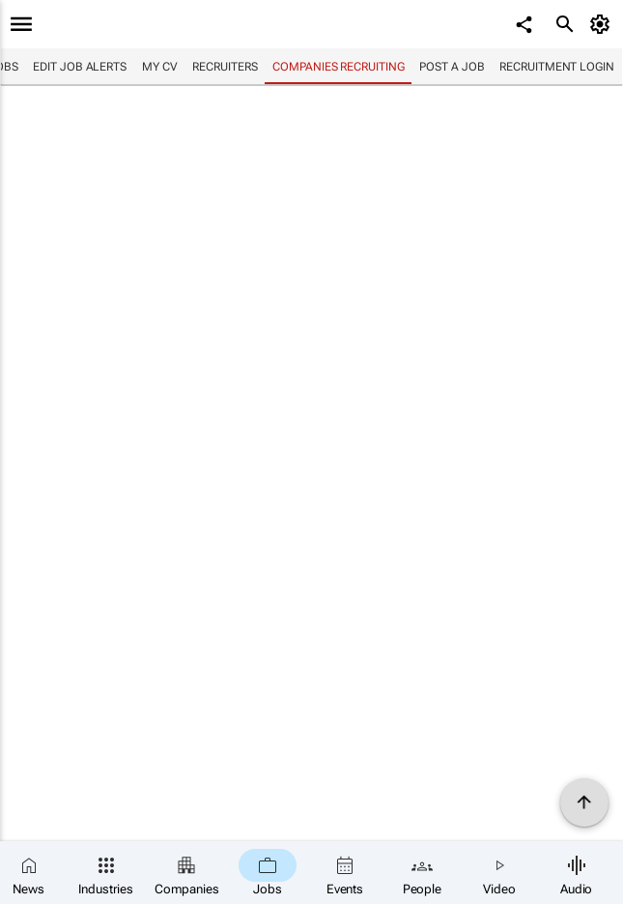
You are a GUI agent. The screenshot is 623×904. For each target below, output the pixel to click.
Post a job (451, 66)
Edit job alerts (80, 66)
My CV (160, 66)
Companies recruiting (338, 66)
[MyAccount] (603, 24)
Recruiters (224, 66)
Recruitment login (556, 66)
